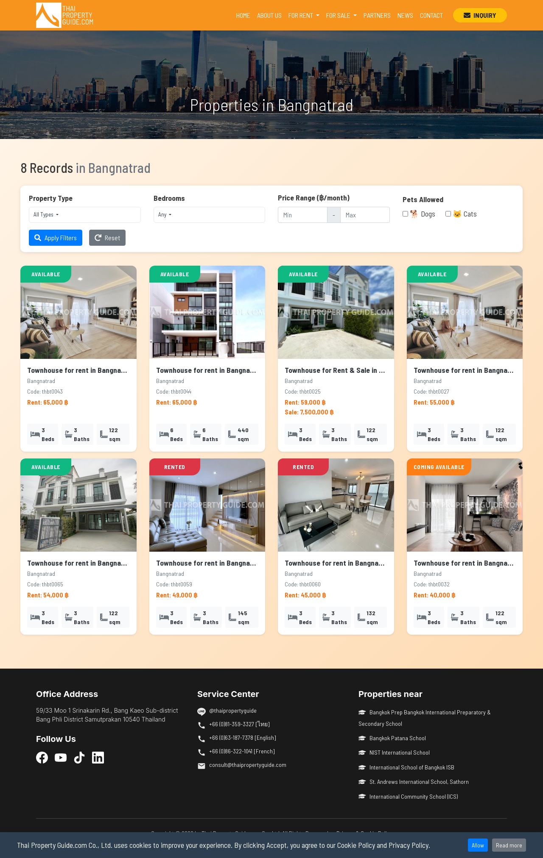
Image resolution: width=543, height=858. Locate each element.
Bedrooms (169, 198)
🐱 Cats (465, 213)
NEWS (405, 15)
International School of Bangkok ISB (406, 767)
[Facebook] (42, 757)
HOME (245, 14)
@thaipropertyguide (233, 710)
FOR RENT (301, 15)
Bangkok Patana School (392, 737)
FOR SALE (339, 15)
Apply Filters (55, 237)
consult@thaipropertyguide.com (247, 764)
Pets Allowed (423, 199)
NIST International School (394, 752)
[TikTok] (79, 757)
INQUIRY (480, 15)
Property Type (51, 198)
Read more (509, 845)
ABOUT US (269, 15)
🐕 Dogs (422, 213)
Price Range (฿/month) (314, 197)
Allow (478, 845)
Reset (107, 237)
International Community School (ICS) (408, 796)
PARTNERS (377, 15)
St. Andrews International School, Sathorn (413, 781)
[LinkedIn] (98, 757)
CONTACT (431, 15)
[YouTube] (61, 757)
